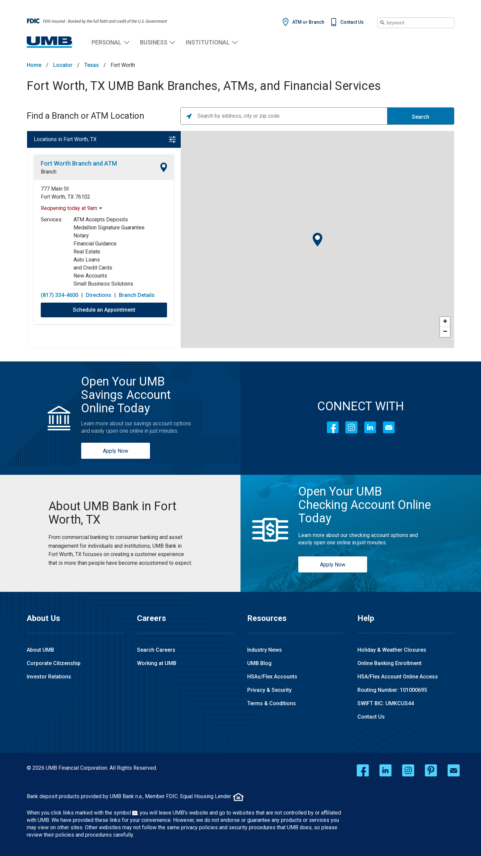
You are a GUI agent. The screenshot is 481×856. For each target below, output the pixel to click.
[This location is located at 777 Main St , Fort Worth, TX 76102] (104, 193)
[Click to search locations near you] (189, 116)
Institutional (208, 42)
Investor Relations (49, 676)
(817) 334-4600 (59, 295)
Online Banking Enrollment (389, 663)
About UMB (40, 650)
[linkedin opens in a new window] (385, 770)
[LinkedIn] (370, 427)
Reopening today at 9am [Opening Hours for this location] (69, 208)
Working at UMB (156, 663)
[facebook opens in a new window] (363, 770)
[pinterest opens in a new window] (431, 770)
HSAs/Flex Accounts (272, 676)
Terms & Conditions (271, 703)
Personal (107, 42)
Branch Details (137, 295)
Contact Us (352, 22)
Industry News (264, 650)
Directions (98, 295)
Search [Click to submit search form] (420, 117)
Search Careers (156, 650)
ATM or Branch (308, 22)
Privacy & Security (269, 690)
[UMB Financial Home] (50, 42)
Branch (48, 172)
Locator (62, 65)
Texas (91, 65)
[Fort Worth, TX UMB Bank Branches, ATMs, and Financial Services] (120, 513)
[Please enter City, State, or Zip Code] (292, 116)
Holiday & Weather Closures (391, 650)
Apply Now (115, 451)
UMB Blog (259, 663)
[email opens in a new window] (454, 770)
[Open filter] (172, 139)
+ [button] (445, 322)
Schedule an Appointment (104, 310)
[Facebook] (332, 427)
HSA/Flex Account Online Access (397, 676)
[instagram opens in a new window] (408, 770)
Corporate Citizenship (54, 663)
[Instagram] (351, 427)
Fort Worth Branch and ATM (79, 163)
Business (153, 42)
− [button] (445, 332)
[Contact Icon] (388, 427)
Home (34, 65)
